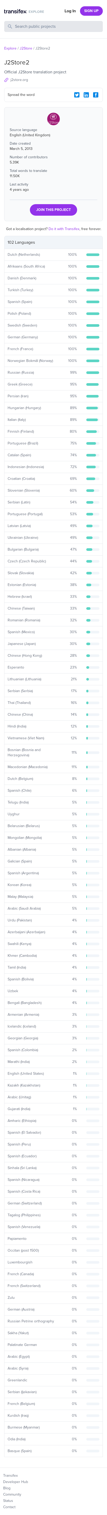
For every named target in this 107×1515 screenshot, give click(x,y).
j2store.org (19, 80)
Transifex (10, 1475)
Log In (70, 11)
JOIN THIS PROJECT (53, 210)
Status (8, 1500)
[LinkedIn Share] (86, 95)
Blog (6, 1488)
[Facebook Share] (95, 95)
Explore (10, 48)
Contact (9, 1507)
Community (12, 1494)
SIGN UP (91, 11)
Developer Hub (15, 1482)
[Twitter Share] (77, 95)
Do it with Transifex (64, 229)
